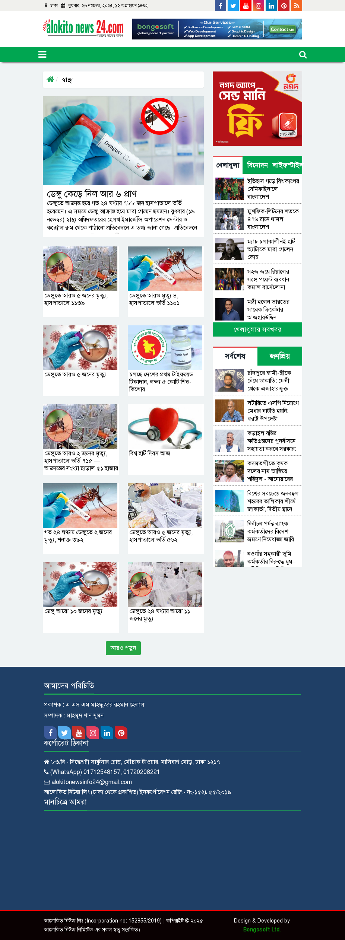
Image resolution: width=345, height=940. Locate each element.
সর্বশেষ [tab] (235, 356)
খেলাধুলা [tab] (227, 165)
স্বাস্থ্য (67, 80)
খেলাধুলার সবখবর (258, 329)
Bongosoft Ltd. (262, 930)
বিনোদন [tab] (257, 165)
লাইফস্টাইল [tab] (287, 165)
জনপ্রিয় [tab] (280, 356)
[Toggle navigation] (42, 54)
